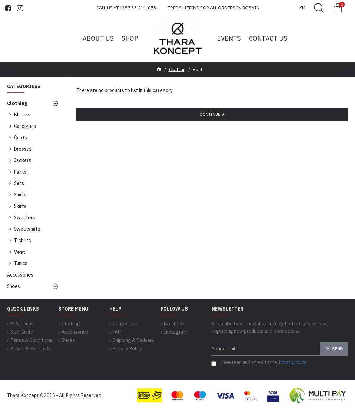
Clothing (177, 69)
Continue (210, 114)
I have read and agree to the (259, 362)
